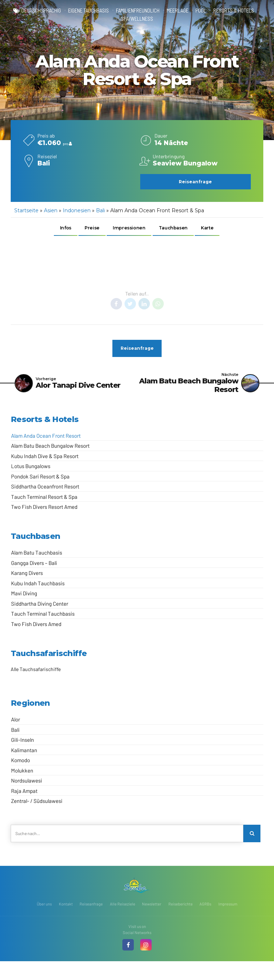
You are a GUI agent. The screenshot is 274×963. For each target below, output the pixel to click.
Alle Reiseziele (122, 905)
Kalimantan (24, 751)
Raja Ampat (24, 792)
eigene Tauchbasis (88, 11)
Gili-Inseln (22, 741)
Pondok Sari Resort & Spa (40, 478)
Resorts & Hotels (233, 11)
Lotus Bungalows (30, 467)
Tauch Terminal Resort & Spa (44, 498)
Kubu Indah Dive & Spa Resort (44, 457)
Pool (201, 11)
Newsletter (151, 905)
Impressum (227, 905)
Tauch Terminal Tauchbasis (43, 615)
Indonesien (77, 210)
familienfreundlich (137, 11)
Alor (15, 721)
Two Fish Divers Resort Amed (44, 508)
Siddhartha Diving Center (39, 605)
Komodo (20, 761)
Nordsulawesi (26, 782)
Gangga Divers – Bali (34, 564)
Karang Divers (27, 574)
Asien (50, 210)
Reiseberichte (180, 905)
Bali (100, 210)
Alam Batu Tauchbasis (36, 554)
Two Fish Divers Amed (36, 625)
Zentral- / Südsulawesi (36, 802)
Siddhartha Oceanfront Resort (45, 488)
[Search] (252, 835)
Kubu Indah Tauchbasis (38, 584)
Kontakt (66, 905)
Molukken (22, 772)
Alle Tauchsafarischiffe (36, 670)
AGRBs (205, 905)
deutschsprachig (41, 11)
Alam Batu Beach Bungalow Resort (50, 447)
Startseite (26, 210)
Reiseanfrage (91, 905)
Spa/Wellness (137, 19)
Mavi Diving (24, 595)
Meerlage (177, 11)
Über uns (44, 905)
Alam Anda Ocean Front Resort (46, 437)
